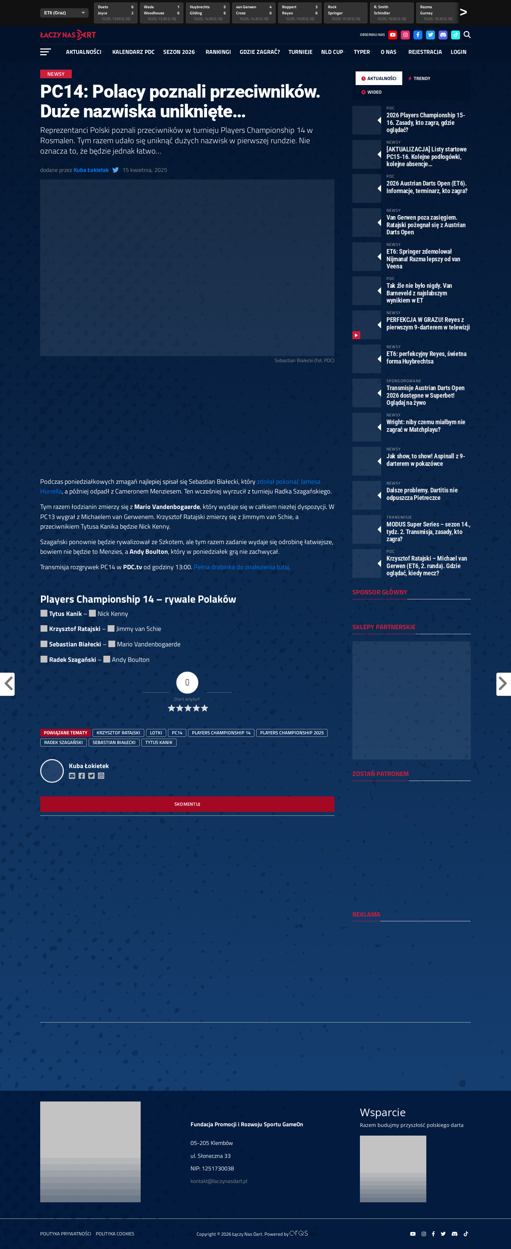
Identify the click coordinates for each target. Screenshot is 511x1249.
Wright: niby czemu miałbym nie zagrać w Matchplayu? (425, 425)
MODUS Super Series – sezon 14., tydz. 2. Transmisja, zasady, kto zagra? (428, 531)
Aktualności (84, 51)
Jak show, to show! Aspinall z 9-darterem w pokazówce (425, 459)
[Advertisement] (187, 423)
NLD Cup (332, 51)
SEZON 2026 (179, 51)
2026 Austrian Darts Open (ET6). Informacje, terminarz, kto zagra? (427, 186)
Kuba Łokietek (91, 169)
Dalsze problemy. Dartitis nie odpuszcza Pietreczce (422, 493)
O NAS (389, 51)
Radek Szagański (63, 742)
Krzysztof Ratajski (118, 732)
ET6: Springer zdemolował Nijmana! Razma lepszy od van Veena (423, 259)
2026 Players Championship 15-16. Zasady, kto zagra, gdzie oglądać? (425, 122)
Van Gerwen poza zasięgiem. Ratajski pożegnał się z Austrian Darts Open (425, 224)
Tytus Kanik (159, 742)
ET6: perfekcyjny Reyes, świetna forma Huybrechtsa (426, 357)
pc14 (177, 732)
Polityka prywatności (65, 1233)
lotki (156, 732)
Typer (362, 51)
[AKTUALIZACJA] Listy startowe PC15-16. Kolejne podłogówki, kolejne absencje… (426, 156)
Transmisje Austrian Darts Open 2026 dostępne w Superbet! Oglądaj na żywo (425, 395)
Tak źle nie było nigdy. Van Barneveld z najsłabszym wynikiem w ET (419, 293)
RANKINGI (218, 51)
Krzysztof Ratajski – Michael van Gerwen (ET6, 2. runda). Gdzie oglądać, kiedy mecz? (426, 565)
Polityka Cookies (115, 1233)
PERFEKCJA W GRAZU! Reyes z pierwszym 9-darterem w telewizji (428, 323)
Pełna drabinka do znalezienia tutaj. (242, 567)
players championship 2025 (292, 732)
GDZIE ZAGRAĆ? (260, 51)
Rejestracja (425, 51)
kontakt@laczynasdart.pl (219, 1181)
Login (459, 51)
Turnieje (301, 51)
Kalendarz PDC (133, 51)
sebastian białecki (114, 742)
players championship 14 (221, 732)
